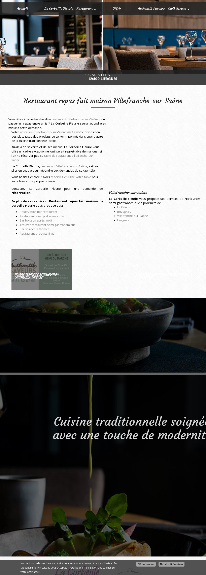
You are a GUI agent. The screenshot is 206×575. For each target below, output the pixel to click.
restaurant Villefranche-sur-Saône (75, 119)
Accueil (22, 8)
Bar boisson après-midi (36, 220)
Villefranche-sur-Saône (132, 216)
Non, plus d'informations (171, 564)
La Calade (123, 207)
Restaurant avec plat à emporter (42, 216)
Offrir (116, 8)
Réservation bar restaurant (38, 212)
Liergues (123, 220)
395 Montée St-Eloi (102, 77)
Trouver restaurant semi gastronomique (48, 225)
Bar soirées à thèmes (34, 229)
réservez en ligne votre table (71, 177)
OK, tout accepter (146, 564)
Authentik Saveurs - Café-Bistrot (163, 8)
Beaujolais (124, 211)
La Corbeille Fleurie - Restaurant (70, 8)
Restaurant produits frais (37, 233)
